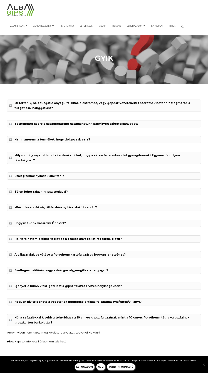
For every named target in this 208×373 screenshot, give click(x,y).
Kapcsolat (157, 26)
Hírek (172, 26)
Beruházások (134, 26)
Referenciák (67, 26)
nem (101, 366)
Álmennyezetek (42, 26)
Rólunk (116, 26)
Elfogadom (84, 366)
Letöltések (86, 26)
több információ (121, 366)
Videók (102, 26)
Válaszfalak (17, 26)
